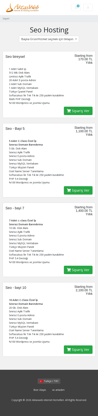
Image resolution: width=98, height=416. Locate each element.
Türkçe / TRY (49, 381)
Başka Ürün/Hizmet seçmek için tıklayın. (47, 39)
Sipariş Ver (78, 110)
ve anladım (58, 389)
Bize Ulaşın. (39, 389)
